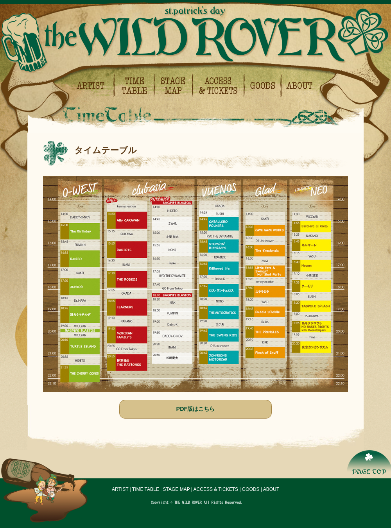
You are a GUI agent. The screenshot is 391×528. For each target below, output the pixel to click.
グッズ (263, 85)
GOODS (251, 489)
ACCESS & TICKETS (216, 489)
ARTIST (120, 489)
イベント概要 (297, 85)
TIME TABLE (145, 489)
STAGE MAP (176, 489)
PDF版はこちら (195, 409)
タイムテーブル (134, 85)
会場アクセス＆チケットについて (219, 85)
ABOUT (271, 489)
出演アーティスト (94, 85)
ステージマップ (174, 85)
